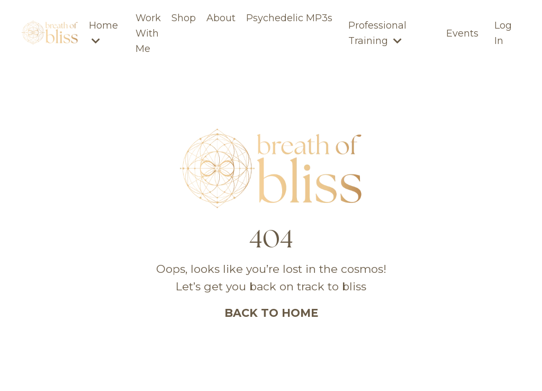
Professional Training (377, 33)
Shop (183, 18)
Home (103, 33)
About (221, 18)
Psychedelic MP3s (289, 18)
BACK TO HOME (271, 312)
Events (462, 33)
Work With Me (148, 33)
